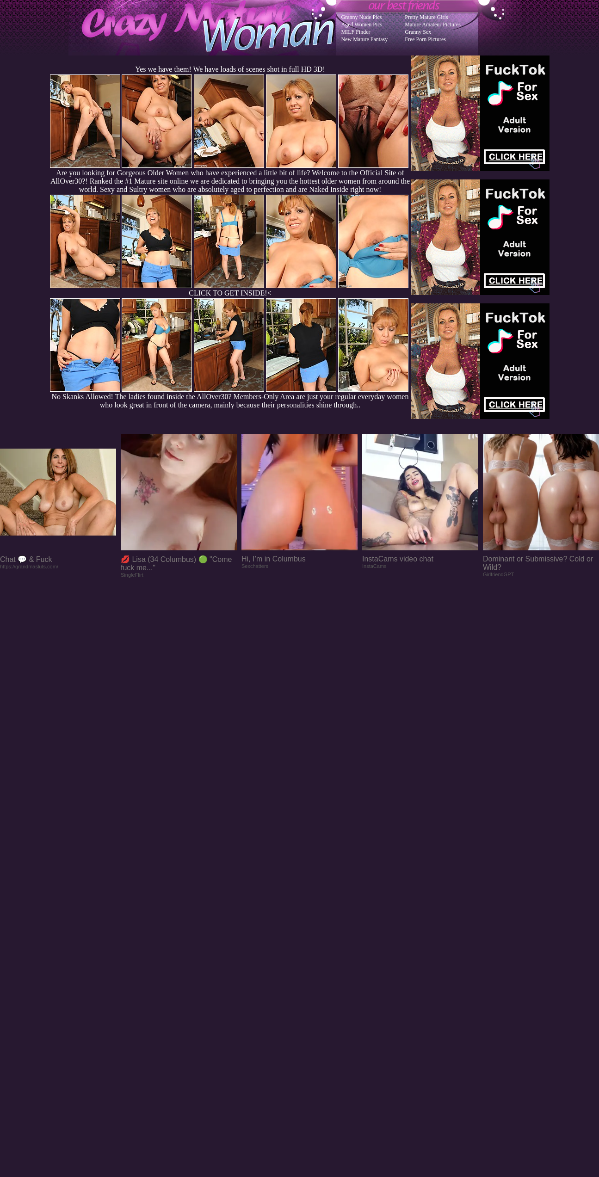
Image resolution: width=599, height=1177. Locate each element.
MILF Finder (356, 32)
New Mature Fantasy (364, 39)
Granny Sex (418, 32)
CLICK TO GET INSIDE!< (230, 293)
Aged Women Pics (362, 24)
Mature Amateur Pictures (433, 24)
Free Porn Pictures (425, 39)
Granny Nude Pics (361, 17)
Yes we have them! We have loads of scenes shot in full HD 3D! (230, 69)
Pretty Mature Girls (426, 17)
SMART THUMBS (315, 990)
